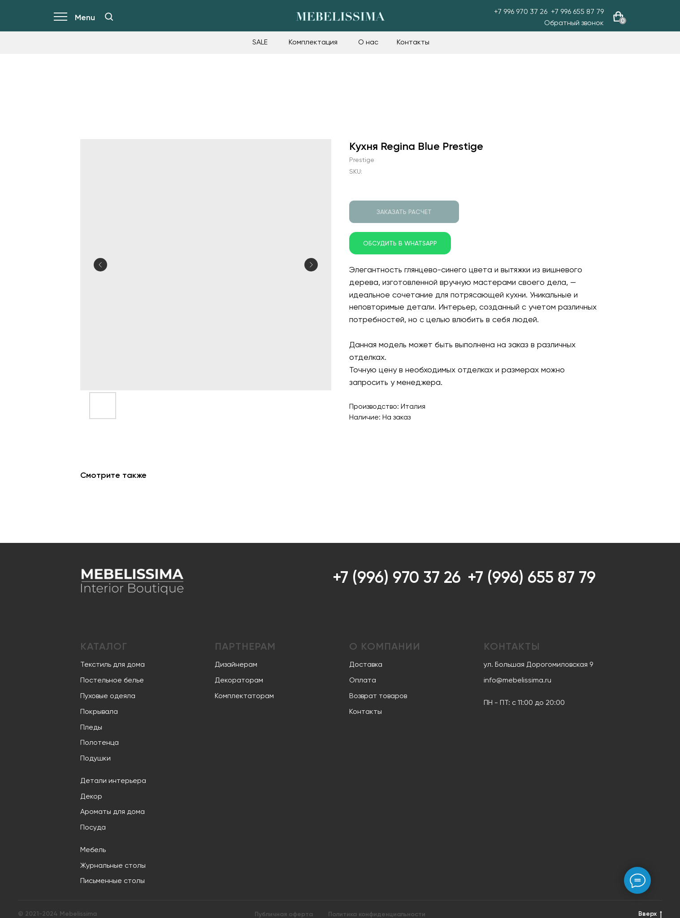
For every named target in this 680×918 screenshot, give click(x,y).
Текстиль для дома (112, 664)
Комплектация (313, 42)
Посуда (93, 827)
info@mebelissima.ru (517, 680)
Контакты (413, 42)
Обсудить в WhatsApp (400, 243)
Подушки (95, 758)
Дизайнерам (236, 664)
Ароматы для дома (112, 811)
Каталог (103, 646)
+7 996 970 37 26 (520, 11)
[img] (109, 17)
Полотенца (99, 742)
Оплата (362, 680)
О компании (384, 646)
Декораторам (239, 680)
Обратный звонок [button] (574, 22)
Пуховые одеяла (107, 695)
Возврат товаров (378, 695)
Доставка (365, 664)
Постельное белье (112, 680)
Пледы (91, 727)
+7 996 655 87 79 (577, 11)
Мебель (93, 849)
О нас (368, 42)
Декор (91, 796)
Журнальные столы (113, 865)
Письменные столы (112, 880)
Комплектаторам (244, 695)
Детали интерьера (113, 780)
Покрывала (99, 711)
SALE (260, 42)
